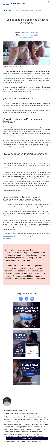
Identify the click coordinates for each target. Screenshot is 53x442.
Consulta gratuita (27, 438)
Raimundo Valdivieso (30, 33)
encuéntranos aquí (9, 236)
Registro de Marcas (26, 37)
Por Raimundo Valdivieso (15, 410)
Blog (10, 10)
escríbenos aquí (32, 89)
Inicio (5, 10)
